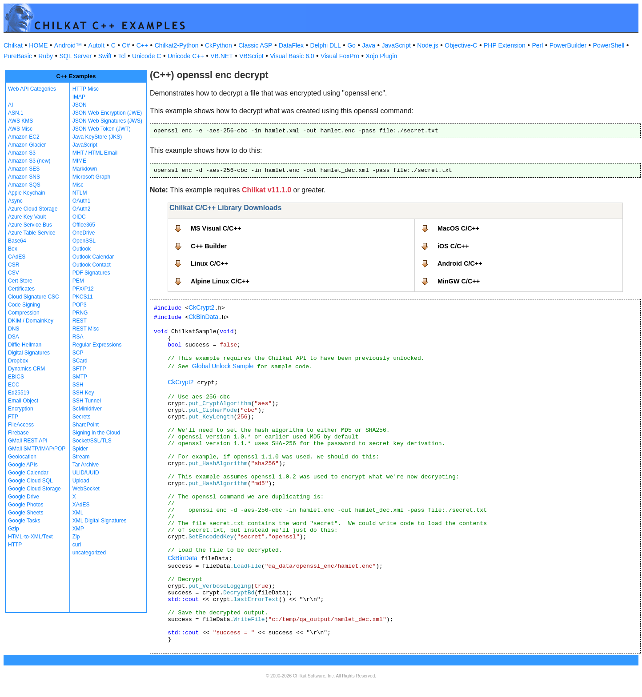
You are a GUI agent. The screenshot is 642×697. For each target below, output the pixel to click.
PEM (78, 281)
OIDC (79, 217)
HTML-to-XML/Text (30, 537)
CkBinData (203, 316)
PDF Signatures (91, 273)
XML (78, 513)
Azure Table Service (32, 233)
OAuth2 (81, 209)
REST (79, 321)
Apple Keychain (26, 193)
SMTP (79, 377)
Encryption (20, 409)
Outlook (81, 249)
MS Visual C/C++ (216, 228)
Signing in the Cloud (96, 433)
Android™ (68, 45)
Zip (76, 537)
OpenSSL (84, 241)
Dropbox (18, 361)
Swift (105, 56)
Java (368, 45)
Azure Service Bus (30, 225)
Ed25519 (18, 393)
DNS (13, 329)
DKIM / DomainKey (30, 321)
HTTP (15, 545)
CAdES (16, 257)
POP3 (79, 305)
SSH (78, 385)
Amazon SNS (24, 177)
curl (76, 545)
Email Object (23, 401)
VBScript (251, 56)
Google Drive (23, 497)
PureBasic (18, 56)
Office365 (83, 225)
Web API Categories (32, 89)
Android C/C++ (459, 263)
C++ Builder (209, 246)
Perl (537, 45)
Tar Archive (85, 465)
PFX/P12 (83, 289)
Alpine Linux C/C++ (220, 281)
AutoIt (96, 45)
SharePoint (85, 425)
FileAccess (21, 425)
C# (126, 45)
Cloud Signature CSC (33, 297)
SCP (78, 353)
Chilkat (13, 45)
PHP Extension (505, 45)
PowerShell (609, 45)
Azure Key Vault (27, 217)
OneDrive (83, 233)
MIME (79, 161)
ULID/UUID (85, 473)
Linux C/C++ (209, 263)
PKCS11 (82, 297)
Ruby (45, 56)
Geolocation (22, 457)
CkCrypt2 (201, 307)
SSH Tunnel (86, 401)
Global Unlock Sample (223, 366)
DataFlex (291, 45)
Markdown (84, 169)
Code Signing (24, 305)
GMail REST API (27, 441)
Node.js (427, 45)
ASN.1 (16, 113)
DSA (13, 337)
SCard (80, 361)
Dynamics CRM (26, 369)
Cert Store (20, 281)
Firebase (18, 433)
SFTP (79, 369)
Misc (78, 185)
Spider (80, 449)
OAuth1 (81, 201)
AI (10, 105)
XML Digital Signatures (99, 521)
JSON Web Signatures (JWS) (107, 121)
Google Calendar (28, 473)
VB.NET (221, 56)
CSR (13, 265)
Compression (24, 313)
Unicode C (146, 56)
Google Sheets (25, 513)
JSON (79, 105)
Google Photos (25, 505)
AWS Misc (20, 129)
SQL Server (76, 56)
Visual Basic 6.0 (292, 56)
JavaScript (396, 45)
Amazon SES (24, 169)
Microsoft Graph (91, 177)
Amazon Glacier (27, 145)
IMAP (78, 97)
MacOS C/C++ (458, 228)
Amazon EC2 (24, 137)
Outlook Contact (91, 265)
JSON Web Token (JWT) (101, 129)
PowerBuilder (568, 45)
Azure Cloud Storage (32, 209)
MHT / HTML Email (94, 153)
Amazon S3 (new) (29, 161)
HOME (38, 45)
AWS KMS (20, 121)
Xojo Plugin (381, 56)
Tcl (121, 56)
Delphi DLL (325, 45)
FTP (13, 417)
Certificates (21, 289)
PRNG (80, 313)
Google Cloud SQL (30, 481)
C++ (142, 45)
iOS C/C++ (453, 246)
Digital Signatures (29, 353)
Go (351, 45)
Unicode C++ (186, 56)
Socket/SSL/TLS (92, 441)
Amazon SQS (24, 185)
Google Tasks (24, 521)
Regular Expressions (97, 345)
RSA (78, 337)
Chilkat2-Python (177, 45)
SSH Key (83, 393)
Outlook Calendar (93, 257)
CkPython (218, 45)
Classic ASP (255, 45)
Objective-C (461, 45)
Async (15, 201)
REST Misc (85, 329)
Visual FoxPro (340, 56)
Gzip (13, 529)
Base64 (17, 241)
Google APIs (23, 465)
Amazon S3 (22, 153)
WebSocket (86, 489)
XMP (78, 529)
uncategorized (89, 553)
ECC (13, 385)
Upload (80, 481)
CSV (13, 273)
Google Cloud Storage (34, 489)
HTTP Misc (85, 89)
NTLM (79, 193)
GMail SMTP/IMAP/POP (36, 449)
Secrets (81, 417)
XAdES (81, 505)
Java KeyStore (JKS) (97, 137)
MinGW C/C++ (458, 281)
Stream (81, 457)
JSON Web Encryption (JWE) (107, 113)
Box (12, 249)
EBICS (16, 377)
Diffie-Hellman (24, 345)
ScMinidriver (87, 409)
